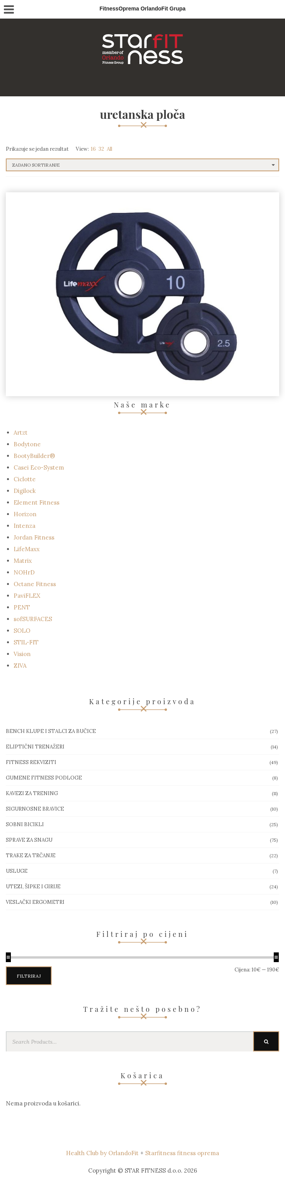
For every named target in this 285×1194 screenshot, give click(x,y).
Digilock (25, 490)
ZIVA (20, 665)
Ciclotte (25, 479)
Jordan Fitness (34, 537)
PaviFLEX (27, 595)
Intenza (24, 525)
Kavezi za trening (32, 793)
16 (93, 149)
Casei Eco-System (39, 467)
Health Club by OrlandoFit (102, 1153)
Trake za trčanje (31, 855)
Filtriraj (29, 976)
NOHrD (24, 572)
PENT (22, 607)
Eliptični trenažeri (35, 746)
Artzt (21, 432)
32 (101, 149)
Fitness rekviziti (31, 762)
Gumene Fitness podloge (44, 778)
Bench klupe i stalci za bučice (51, 731)
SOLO (22, 630)
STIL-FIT (26, 642)
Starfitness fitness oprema (182, 1153)
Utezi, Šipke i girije (33, 886)
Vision (22, 654)
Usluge (17, 871)
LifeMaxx (27, 549)
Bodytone (27, 444)
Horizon (25, 514)
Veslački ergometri (35, 902)
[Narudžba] (142, 164)
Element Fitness (36, 502)
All (109, 149)
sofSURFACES (33, 619)
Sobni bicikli (25, 824)
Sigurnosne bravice (35, 809)
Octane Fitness (35, 584)
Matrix (23, 560)
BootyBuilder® (34, 455)
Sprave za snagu (29, 840)
